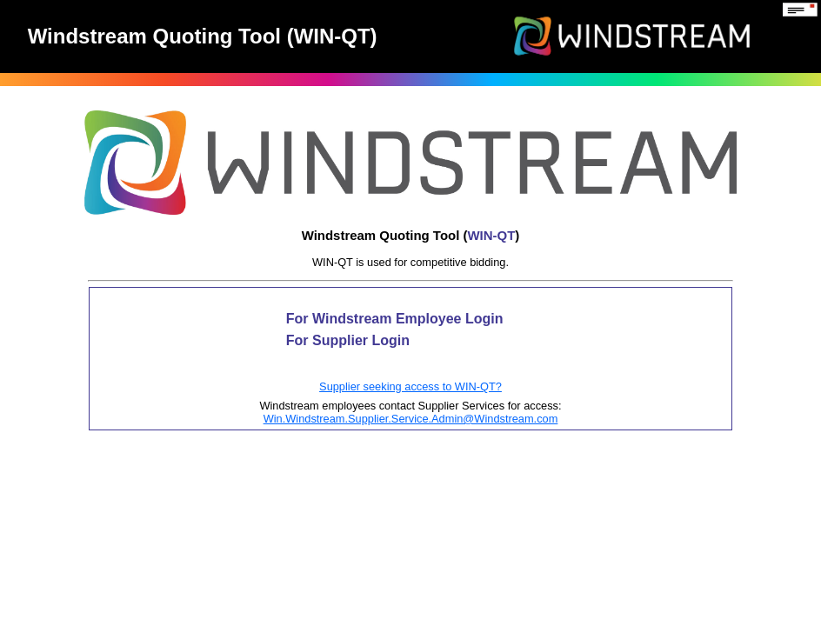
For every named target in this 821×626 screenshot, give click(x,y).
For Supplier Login (348, 340)
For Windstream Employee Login (395, 318)
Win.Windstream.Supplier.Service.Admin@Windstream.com (411, 418)
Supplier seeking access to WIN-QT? (410, 386)
